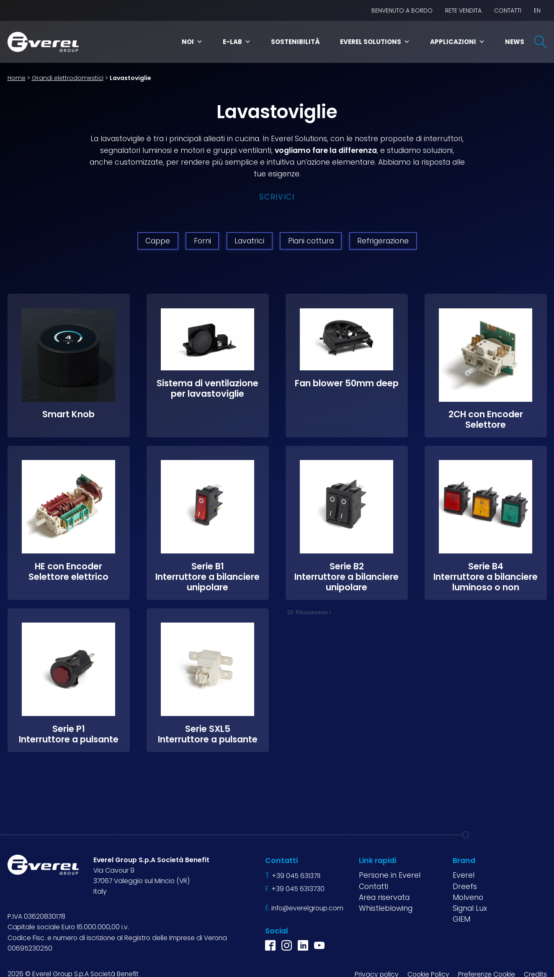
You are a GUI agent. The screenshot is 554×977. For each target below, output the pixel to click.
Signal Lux (470, 908)
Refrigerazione (383, 241)
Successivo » (315, 611)
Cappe (157, 241)
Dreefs (465, 886)
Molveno (468, 897)
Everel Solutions (375, 41)
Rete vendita (463, 10)
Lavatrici (249, 241)
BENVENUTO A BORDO (402, 10)
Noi (192, 41)
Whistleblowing (385, 908)
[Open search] (540, 42)
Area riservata (384, 897)
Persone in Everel (389, 875)
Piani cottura (311, 241)
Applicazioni (457, 41)
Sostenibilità (295, 41)
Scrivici (277, 197)
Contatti (507, 10)
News (514, 41)
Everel (463, 875)
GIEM (461, 919)
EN (537, 10)
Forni (202, 241)
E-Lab (237, 41)
